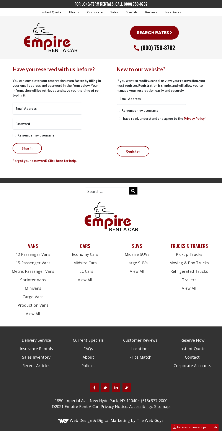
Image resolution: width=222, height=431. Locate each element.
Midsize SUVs (137, 254)
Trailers (189, 279)
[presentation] (150, 132)
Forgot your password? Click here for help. (45, 161)
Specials (131, 12)
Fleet (73, 12)
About (88, 357)
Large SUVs (137, 262)
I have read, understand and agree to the (164, 118)
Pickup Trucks (189, 254)
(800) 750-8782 (158, 47)
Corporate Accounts (192, 365)
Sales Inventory (36, 357)
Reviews (151, 12)
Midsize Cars (85, 262)
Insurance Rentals (36, 348)
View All (33, 313)
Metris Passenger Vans (33, 271)
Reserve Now (192, 340)
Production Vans (33, 305)
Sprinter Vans (33, 279)
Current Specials (88, 340)
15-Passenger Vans (33, 262)
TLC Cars (85, 271)
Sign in (27, 148)
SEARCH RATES (154, 33)
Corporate (95, 12)
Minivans (33, 288)
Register (133, 151)
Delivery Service (36, 340)
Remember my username (36, 135)
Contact (192, 357)
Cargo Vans (33, 296)
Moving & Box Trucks (189, 262)
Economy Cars (85, 254)
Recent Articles (36, 365)
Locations (172, 12)
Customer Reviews (140, 340)
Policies (88, 365)
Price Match (140, 357)
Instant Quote (51, 12)
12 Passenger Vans (33, 254)
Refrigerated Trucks (189, 271)
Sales (114, 12)
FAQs (88, 348)
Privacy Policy (194, 118)
